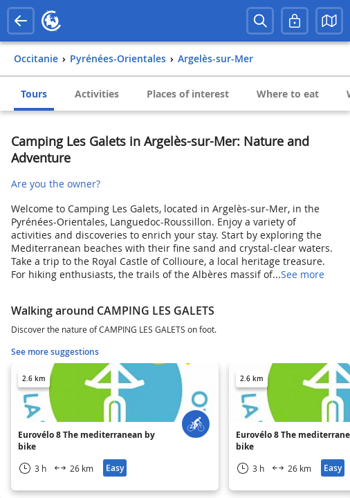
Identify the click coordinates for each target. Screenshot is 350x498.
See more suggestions (55, 352)
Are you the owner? (55, 183)
